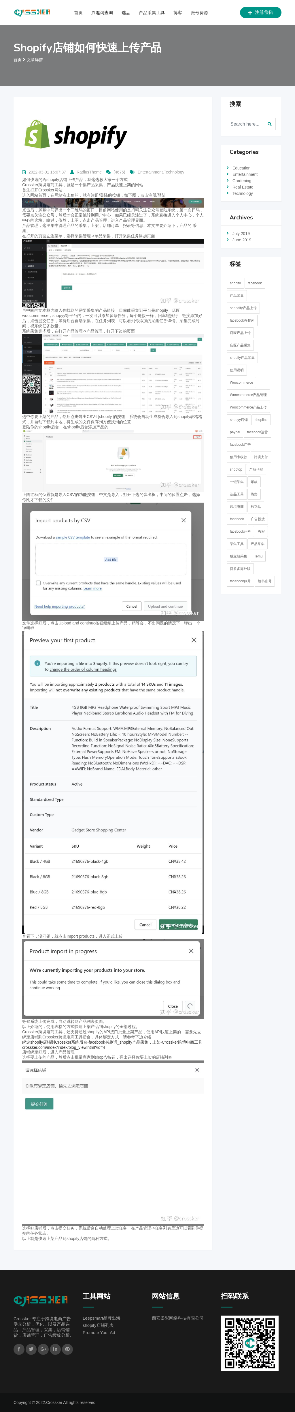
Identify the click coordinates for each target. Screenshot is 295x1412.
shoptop (236, 469)
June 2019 (241, 240)
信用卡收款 (238, 457)
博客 (177, 12)
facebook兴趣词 (242, 320)
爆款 (254, 482)
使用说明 (237, 370)
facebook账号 (240, 581)
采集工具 (237, 544)
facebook (255, 283)
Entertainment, (151, 172)
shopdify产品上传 (243, 308)
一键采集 (237, 482)
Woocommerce (241, 382)
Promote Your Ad (99, 1332)
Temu (258, 556)
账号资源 (199, 12)
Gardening (241, 180)
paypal (235, 432)
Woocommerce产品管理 (248, 395)
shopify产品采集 (242, 358)
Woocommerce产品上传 (248, 407)
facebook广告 (240, 445)
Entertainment (245, 174)
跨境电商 (237, 507)
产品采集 (237, 296)
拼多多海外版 (240, 569)
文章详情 (35, 59)
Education (241, 168)
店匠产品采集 (240, 345)
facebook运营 (257, 432)
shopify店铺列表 (98, 1325)
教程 (261, 531)
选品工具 (237, 494)
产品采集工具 (152, 12)
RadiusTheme (89, 172)
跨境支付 (261, 457)
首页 (78, 12)
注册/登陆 (260, 12)
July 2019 (241, 233)
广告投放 (258, 519)
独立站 (256, 507)
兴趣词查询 (102, 12)
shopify (235, 283)
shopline (261, 420)
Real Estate (242, 187)
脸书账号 (265, 581)
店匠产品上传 (240, 333)
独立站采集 (238, 556)
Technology (174, 172)
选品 (126, 12)
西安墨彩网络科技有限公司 (178, 1318)
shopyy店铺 (239, 420)
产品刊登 (256, 469)
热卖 (254, 494)
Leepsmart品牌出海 (101, 1318)
